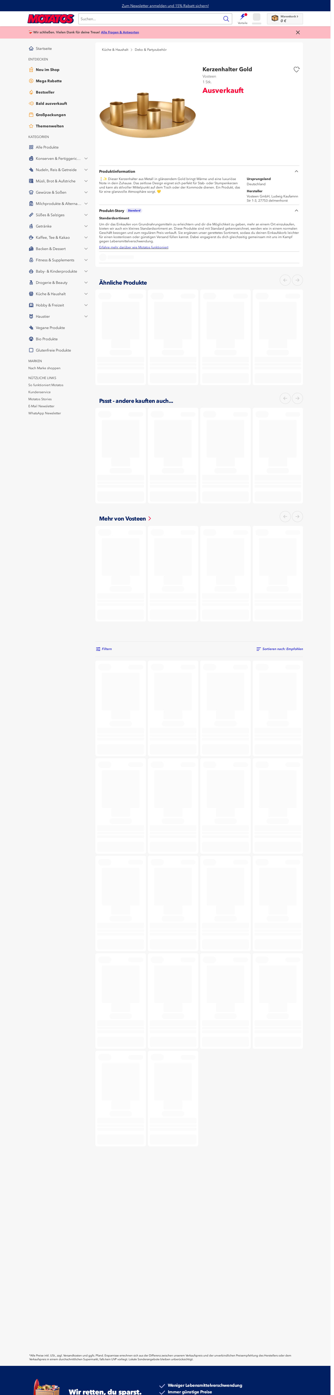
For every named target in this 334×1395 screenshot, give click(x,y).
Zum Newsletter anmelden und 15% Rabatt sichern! (165, 5)
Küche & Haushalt (115, 50)
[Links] (285, 280)
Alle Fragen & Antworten (120, 32)
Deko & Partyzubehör (151, 50)
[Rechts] (297, 280)
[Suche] (149, 19)
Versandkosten (72, 1355)
